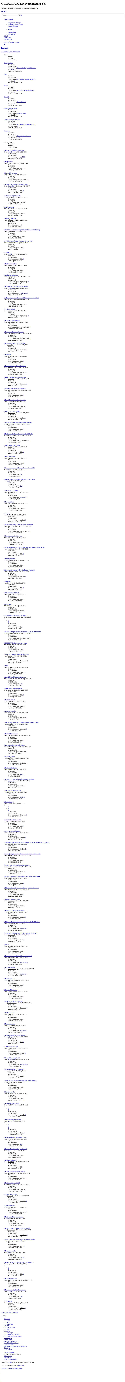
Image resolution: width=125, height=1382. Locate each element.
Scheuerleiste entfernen (12, 592)
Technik (4, 48)
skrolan (9, 1150)
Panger (10, 231)
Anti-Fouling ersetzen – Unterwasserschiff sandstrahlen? (21, 722)
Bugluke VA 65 (9, 1012)
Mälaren (22, 1308)
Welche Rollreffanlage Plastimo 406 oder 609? (19, 241)
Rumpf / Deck (8, 63)
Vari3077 (10, 1105)
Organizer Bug (21, 113)
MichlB (10, 152)
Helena (22, 1246)
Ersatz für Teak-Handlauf (12, 320)
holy (21, 225)
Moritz (10, 356)
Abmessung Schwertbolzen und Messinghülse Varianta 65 (22, 298)
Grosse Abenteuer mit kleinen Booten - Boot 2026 (20, 468)
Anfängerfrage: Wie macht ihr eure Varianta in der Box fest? (23, 854)
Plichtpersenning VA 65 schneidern (15, 1290)
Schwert (7, 513)
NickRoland (10, 549)
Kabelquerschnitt (10, 558)
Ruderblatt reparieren (11, 275)
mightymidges (12, 277)
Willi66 (9, 605)
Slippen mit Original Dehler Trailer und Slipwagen (20, 570)
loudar (21, 906)
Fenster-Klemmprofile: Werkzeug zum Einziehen (19, 779)
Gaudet (22, 797)
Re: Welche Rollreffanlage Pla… (26, 90)
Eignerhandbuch (10, 700)
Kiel (6, 665)
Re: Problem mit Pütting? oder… (26, 79)
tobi (8, 821)
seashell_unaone (12, 855)
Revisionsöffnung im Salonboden (15, 745)
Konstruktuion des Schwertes (13, 536)
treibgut (10, 1037)
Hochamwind (24, 661)
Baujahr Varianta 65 (11, 1160)
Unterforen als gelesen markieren (10, 52)
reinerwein (11, 322)
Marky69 (10, 265)
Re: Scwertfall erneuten (24, 136)
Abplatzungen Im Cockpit (12, 445)
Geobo (9, 515)
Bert (21, 627)
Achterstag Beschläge (11, 1046)
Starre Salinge (9, 802)
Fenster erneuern (10, 1024)
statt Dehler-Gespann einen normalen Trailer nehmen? (21, 1080)
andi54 (10, 401)
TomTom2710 (15, 137)
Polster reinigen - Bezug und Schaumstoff (17, 1228)
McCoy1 (9, 792)
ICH (21, 1167)
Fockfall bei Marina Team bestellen (15, 400)
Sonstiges (7, 131)
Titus (9, 1025)
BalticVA (10, 1093)
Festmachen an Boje (11, 264)
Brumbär (9, 912)
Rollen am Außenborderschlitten (14, 910)
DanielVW (11, 1162)
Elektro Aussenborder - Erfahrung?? (15, 1035)
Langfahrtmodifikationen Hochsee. (15, 677)
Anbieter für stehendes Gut (13, 790)
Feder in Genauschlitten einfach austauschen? (18, 956)
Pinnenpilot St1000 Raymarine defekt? (16, 286)
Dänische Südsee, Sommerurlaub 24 (15, 1137)
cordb (8, 1241)
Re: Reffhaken (21, 102)
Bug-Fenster (8, 161)
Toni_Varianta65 (24, 327)
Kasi (8, 469)
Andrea (10, 946)
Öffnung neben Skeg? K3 (12, 899)
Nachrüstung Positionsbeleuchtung (15, 388)
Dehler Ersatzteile (10, 1251)
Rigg (5, 74)
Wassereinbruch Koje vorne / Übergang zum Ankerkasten (22, 888)
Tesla (9, 923)
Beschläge (7, 97)
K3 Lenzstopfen (10, 967)
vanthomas (10, 220)
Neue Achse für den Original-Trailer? (16, 1149)
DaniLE (10, 163)
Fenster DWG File (10, 218)
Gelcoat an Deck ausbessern (13, 688)
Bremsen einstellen (10, 711)
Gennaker (8, 581)
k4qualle (22, 837)
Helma (22, 610)
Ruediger (9, 656)
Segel (6, 85)
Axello (9, 644)
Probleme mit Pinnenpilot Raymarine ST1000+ (19, 434)
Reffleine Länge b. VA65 (12, 1183)
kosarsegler (23, 497)
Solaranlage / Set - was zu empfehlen (16, 615)
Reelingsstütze (9, 502)
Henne (22, 1133)
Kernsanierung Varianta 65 (13, 1119)
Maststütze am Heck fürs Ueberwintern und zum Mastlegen (22, 876)
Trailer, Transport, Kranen (12, 119)
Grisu (12, 81)
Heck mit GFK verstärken (12, 411)
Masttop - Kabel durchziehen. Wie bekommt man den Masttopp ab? (25, 547)
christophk (23, 1030)
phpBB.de (21, 1365)
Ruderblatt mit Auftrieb (12, 1103)
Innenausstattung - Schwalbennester (15, 366)
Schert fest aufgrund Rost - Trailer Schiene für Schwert (21, 933)
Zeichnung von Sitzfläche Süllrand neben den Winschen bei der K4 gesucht (27, 842)
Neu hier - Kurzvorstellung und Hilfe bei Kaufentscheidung (22, 230)
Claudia (10, 1291)
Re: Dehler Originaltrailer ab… (26, 124)
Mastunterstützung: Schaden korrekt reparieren (19, 524)
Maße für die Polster (11, 768)
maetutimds (23, 1235)
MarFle (10, 769)
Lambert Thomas (12, 678)
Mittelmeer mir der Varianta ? (14, 1001)
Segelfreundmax (11, 435)
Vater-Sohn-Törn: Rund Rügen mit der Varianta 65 (20, 1239)
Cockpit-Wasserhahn (11, 990)
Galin (8, 537)
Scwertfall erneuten (11, 173)
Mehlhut (22, 520)
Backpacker (11, 413)
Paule (21, 1042)
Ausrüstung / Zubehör (10, 108)
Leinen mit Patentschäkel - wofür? (15, 1171)
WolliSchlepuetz (11, 747)
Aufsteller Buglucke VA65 (13, 195)
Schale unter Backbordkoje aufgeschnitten (17, 865)
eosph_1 (22, 418)
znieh (9, 803)
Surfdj (9, 174)
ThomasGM (10, 560)
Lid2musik (11, 833)
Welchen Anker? (10, 756)
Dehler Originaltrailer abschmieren (15, 377)
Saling (7, 944)
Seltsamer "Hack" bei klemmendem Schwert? (18, 422)
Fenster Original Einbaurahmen (14, 150)
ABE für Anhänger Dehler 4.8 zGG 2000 (17, 654)
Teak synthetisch (10, 309)
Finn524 (13, 115)
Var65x (10, 311)
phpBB (10, 1362)
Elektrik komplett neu (11, 734)
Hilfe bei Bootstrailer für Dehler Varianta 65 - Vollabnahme (22, 922)
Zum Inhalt (4, 11)
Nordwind (10, 844)
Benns (21, 774)
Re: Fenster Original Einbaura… (26, 68)
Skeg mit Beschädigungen (12, 831)
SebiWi (13, 69)
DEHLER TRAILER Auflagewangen (16, 643)
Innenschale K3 (9, 978)
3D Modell (8, 1301)
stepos (9, 1264)
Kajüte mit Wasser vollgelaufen (14, 332)
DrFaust (9, 701)
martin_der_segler (13, 969)
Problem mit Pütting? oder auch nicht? (16, 184)
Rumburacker (12, 617)
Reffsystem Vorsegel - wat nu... (14, 1217)
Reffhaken (8, 354)
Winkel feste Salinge (11, 1194)
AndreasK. (11, 492)
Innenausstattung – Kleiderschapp (15, 343)
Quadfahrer (10, 758)
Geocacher (14, 126)
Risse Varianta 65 (10, 456)
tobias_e (22, 406)
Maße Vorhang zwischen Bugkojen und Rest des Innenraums (23, 631)
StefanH (22, 785)
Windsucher (11, 288)
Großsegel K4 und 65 (11, 490)
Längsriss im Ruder (11, 1278)
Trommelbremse (10, 1205)
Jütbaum (7, 252)
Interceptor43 (12, 390)
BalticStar (10, 243)
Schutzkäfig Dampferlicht (12, 1058)
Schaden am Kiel (10, 1092)
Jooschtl (9, 1207)
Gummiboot (11, 186)
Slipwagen (8, 604)
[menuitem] (14, 23)
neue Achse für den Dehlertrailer (14, 1069)
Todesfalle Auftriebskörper (13, 820)
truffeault (10, 667)
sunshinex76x (11, 633)
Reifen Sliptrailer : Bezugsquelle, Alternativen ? (19, 1262)
